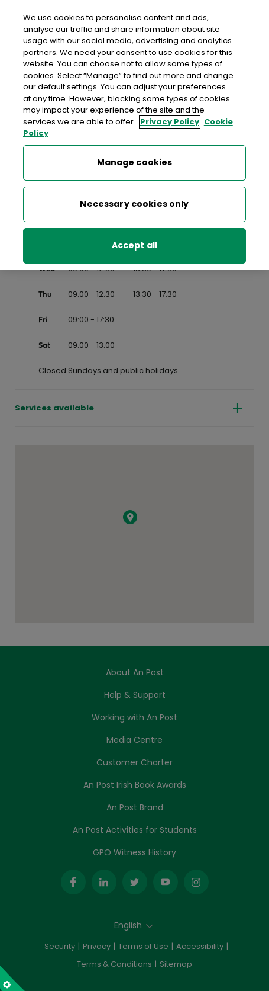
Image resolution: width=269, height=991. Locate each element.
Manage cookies (135, 160)
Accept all (134, 243)
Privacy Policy (169, 119)
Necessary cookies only (134, 202)
